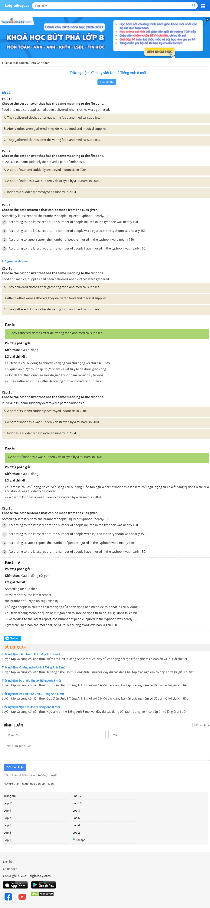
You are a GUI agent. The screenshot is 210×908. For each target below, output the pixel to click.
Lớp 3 (7, 832)
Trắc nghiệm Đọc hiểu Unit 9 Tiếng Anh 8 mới (31, 680)
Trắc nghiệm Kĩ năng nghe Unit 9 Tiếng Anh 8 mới (34, 667)
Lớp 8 (76, 810)
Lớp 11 (8, 803)
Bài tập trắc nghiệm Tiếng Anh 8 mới (27, 63)
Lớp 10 (77, 803)
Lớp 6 (76, 818)
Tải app (79, 840)
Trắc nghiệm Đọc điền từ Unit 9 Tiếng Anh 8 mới (33, 694)
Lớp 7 (7, 818)
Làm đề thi (107, 82)
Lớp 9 (7, 810)
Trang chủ (10, 796)
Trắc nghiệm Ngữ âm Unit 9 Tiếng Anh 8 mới (31, 707)
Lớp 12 (77, 796)
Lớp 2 (76, 832)
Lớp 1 (7, 840)
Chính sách (10, 869)
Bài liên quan (15, 647)
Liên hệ (7, 861)
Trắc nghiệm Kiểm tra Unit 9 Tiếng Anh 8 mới (31, 654)
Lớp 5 (7, 825)
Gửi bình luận (15, 767)
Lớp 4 (76, 825)
